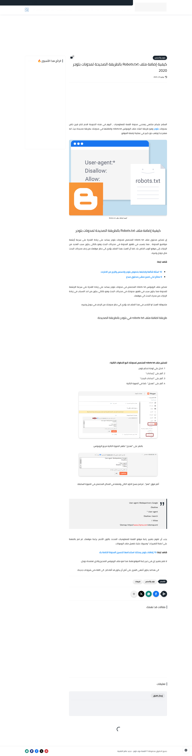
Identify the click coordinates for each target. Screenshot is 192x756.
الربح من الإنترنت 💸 (41, 10)
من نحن (79, 2)
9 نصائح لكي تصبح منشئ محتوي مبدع (144, 277)
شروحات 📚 (96, 10)
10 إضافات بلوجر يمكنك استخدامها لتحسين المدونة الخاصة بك (127, 552)
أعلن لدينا (88, 2)
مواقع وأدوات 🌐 (81, 10)
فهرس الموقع (100, 2)
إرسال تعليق (158, 695)
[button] (156, 594)
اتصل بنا (111, 2)
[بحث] (27, 10)
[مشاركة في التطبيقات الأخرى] (134, 594)
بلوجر (156, 129)
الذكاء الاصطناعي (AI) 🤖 (61, 10)
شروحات (137, 581)
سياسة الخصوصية (123, 2)
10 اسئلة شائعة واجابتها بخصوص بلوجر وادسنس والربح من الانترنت (131, 272)
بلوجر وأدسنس (160, 57)
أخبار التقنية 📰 (123, 10)
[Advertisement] (96, 37)
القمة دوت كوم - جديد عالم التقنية (131, 751)
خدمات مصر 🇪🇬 (109, 10)
